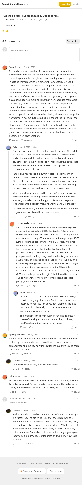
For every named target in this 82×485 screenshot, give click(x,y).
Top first (72, 41)
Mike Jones (15, 376)
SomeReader (16, 66)
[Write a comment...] (44, 54)
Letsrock (17, 360)
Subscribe (65, 4)
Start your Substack (31, 471)
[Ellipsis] (78, 67)
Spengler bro (16, 334)
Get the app (56, 471)
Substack (26, 478)
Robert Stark (9, 19)
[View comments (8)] (40, 19)
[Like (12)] (33, 19)
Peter (15, 146)
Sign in (76, 4)
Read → (6, 30)
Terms (47, 463)
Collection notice (60, 463)
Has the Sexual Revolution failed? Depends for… (30, 15)
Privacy (38, 463)
